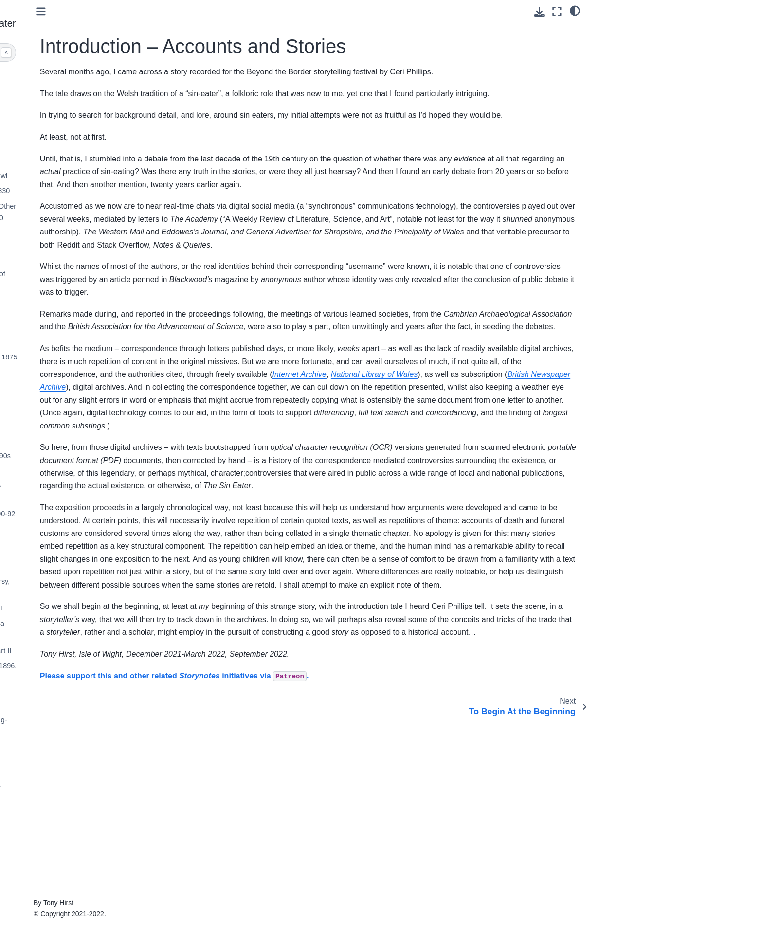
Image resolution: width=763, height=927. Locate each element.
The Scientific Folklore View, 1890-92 (109, 513)
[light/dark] (575, 10)
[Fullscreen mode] (557, 11)
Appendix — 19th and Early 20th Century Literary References (102, 890)
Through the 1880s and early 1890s (107, 456)
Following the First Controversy (100, 440)
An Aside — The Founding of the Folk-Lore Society (102, 492)
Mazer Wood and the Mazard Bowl (105, 175)
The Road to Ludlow (83, 160)
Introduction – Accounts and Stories (99, 82)
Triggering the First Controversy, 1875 (110, 357)
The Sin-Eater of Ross (86, 471)
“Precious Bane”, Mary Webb (97, 803)
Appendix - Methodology (89, 844)
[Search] (107, 52)
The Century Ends (80, 772)
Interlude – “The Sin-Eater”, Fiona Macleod (104, 629)
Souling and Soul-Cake (87, 316)
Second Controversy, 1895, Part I (103, 608)
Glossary (65, 911)
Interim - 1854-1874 (82, 233)
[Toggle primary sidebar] (193, 11)
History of (93, 301)
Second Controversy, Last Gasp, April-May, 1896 (102, 699)
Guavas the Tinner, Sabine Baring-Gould (105, 725)
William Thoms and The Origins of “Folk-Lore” (104, 279)
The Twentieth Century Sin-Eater (102, 787)
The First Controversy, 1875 (95, 372)
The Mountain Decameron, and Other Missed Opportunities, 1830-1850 (109, 212)
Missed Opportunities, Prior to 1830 (107, 191)
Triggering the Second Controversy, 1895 (107, 587)
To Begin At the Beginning (92, 129)
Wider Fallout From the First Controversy (95, 394)
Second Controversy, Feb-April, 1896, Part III (110, 671)
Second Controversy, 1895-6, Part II (107, 651)
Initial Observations (81, 144)
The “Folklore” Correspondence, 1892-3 (101, 534)
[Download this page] (539, 12)
